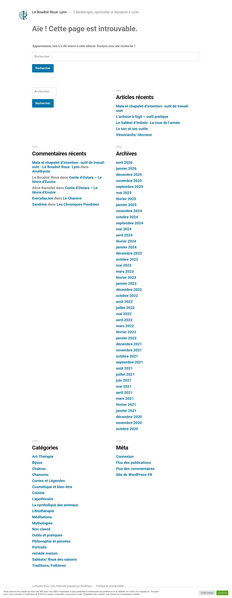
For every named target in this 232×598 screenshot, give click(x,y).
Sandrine (39, 204)
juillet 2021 (125, 374)
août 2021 (124, 368)
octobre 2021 (127, 356)
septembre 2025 (129, 186)
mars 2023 (125, 271)
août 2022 (124, 301)
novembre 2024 (129, 211)
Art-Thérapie (42, 456)
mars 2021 (125, 398)
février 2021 (126, 404)
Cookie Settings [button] (207, 593)
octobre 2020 (127, 429)
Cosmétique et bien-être (52, 487)
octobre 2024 (127, 217)
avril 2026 (124, 162)
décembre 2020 (129, 417)
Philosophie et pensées (51, 541)
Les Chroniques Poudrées (78, 204)
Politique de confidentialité (110, 586)
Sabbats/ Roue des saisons (54, 559)
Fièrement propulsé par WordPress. (74, 586)
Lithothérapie (43, 511)
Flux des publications (133, 462)
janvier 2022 (126, 338)
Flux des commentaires (135, 468)
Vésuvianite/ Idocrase (134, 135)
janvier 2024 (126, 247)
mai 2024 (124, 229)
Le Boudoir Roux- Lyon (49, 12)
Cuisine (38, 493)
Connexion (125, 456)
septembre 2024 (129, 223)
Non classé (41, 529)
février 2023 (126, 277)
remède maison (45, 553)
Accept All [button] (222, 593)
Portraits (39, 547)
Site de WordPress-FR (134, 474)
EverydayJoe (42, 198)
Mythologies (42, 523)
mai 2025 (124, 193)
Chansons (40, 474)
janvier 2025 (126, 205)
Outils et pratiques (47, 535)
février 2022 (126, 332)
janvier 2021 (126, 410)
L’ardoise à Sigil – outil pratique (142, 116)
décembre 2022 (129, 289)
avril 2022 (124, 320)
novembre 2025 (129, 181)
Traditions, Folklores (49, 565)
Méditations (42, 517)
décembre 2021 (129, 344)
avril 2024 (124, 235)
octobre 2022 (127, 295)
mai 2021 (124, 386)
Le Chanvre (72, 198)
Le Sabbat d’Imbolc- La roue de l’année (148, 122)
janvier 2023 (126, 283)
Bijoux (37, 462)
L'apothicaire (42, 499)
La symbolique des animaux (55, 505)
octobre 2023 (127, 259)
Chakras (39, 468)
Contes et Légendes (48, 481)
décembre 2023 (129, 253)
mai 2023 (124, 265)
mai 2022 (124, 314)
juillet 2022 (125, 308)
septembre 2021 (129, 362)
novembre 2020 (129, 423)
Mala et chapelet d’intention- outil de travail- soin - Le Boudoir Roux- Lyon (68, 164)
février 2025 (126, 199)
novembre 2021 (129, 350)
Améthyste (41, 171)
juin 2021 (124, 380)
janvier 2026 (126, 168)
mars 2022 (125, 326)
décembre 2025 (129, 174)
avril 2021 (124, 392)
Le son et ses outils (132, 129)
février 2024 (126, 241)
